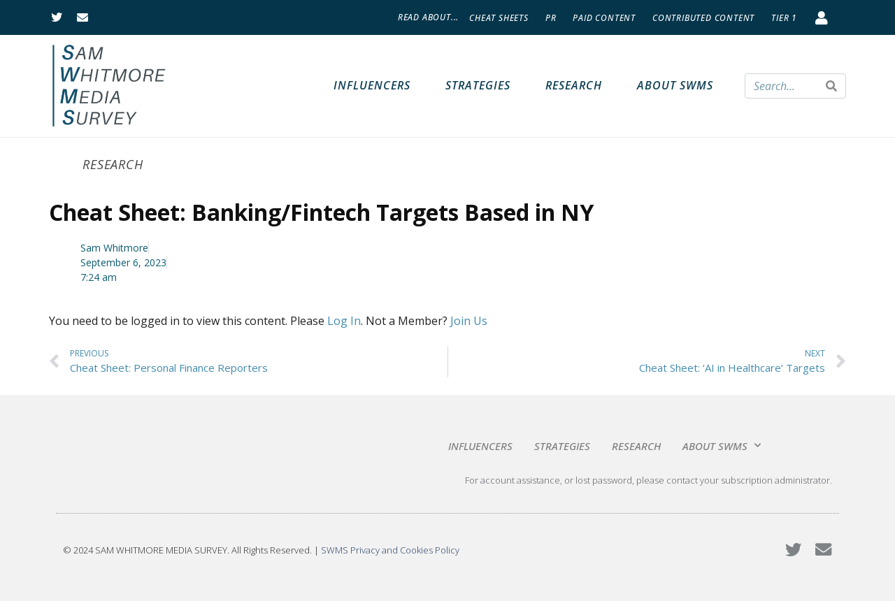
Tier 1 (784, 18)
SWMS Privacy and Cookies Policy (390, 550)
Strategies (477, 85)
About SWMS (675, 85)
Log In (344, 320)
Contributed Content (703, 18)
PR (551, 18)
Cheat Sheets (499, 18)
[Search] (831, 86)
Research (573, 85)
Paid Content (604, 18)
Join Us (468, 320)
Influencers (372, 85)
